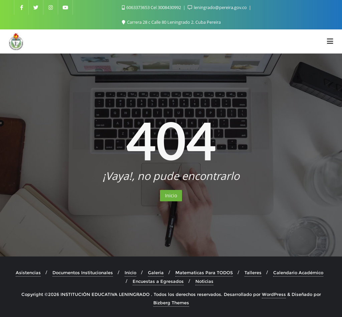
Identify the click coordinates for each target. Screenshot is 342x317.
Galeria (156, 272)
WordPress (274, 294)
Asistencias (28, 272)
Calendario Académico (298, 272)
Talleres (253, 272)
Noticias (204, 281)
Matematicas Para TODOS (204, 272)
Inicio (171, 195)
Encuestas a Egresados (158, 281)
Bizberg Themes (171, 302)
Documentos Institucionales (82, 272)
